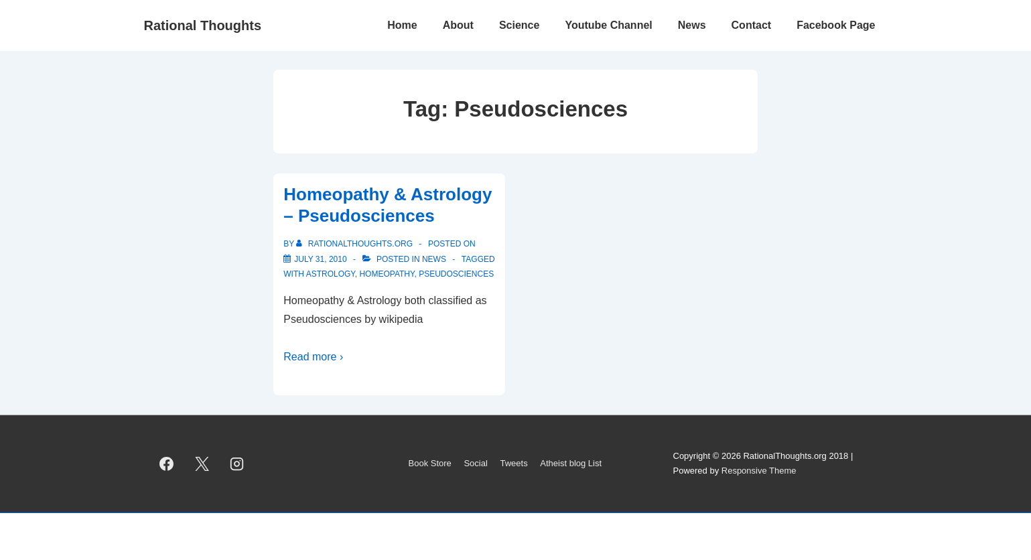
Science (519, 25)
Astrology (330, 274)
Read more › (313, 356)
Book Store (430, 463)
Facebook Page (836, 25)
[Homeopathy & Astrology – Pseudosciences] (320, 259)
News (692, 25)
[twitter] (201, 463)
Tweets (514, 463)
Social (475, 463)
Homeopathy (386, 274)
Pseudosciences (456, 274)
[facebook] (167, 463)
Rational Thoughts (203, 25)
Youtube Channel (608, 25)
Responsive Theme (759, 471)
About (458, 25)
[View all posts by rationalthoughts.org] (355, 244)
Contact (752, 25)
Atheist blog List (571, 463)
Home (402, 25)
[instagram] (237, 463)
